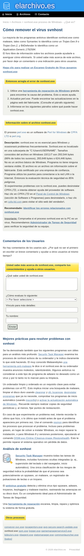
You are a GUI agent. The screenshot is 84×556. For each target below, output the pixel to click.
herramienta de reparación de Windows (46, 90)
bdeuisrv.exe (11, 535)
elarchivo (33, 6)
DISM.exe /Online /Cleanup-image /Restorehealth (41, 438)
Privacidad (74, 549)
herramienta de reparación (24, 504)
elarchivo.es (60, 549)
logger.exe (35, 531)
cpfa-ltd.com (15, 201)
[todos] (8, 539)
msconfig (31, 400)
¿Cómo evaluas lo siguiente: (22, 295)
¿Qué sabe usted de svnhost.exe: (25, 275)
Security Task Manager (51, 354)
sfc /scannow (55, 392)
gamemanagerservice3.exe (56, 531)
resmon (57, 422)
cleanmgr (40, 392)
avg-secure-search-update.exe (60, 527)
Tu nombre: (12, 316)
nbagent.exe (26, 535)
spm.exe (23, 531)
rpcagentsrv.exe (34, 527)
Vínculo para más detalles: (21, 305)
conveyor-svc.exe (14, 527)
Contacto (42, 14)
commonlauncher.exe (67, 535)
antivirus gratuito (16, 485)
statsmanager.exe (44, 535)
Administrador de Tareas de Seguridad (53, 222)
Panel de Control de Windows (52, 194)
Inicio (7, 14)
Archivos (23, 14)
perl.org (16, 136)
